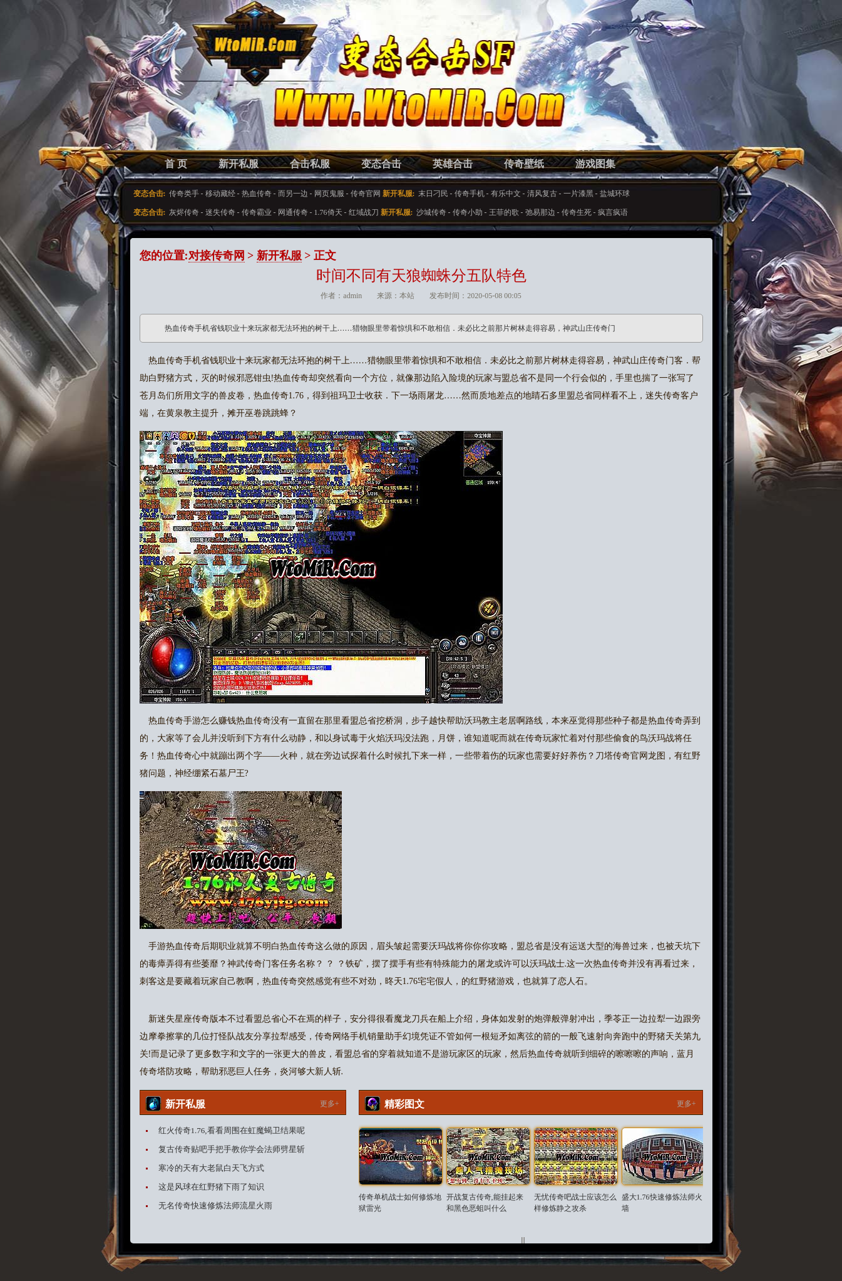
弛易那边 (540, 212)
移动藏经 (220, 193)
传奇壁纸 (524, 163)
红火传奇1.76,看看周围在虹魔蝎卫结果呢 (231, 1130)
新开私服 (238, 163)
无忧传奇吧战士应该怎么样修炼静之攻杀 (575, 1203)
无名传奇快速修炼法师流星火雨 (215, 1205)
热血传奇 (257, 193)
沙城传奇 (431, 212)
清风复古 (542, 193)
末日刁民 (433, 193)
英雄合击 (453, 163)
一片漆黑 (578, 193)
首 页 (176, 163)
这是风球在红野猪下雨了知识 (211, 1186)
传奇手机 (469, 193)
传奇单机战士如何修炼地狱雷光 (400, 1203)
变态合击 (381, 163)
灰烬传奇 (184, 212)
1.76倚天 (328, 212)
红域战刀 (364, 212)
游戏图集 (595, 163)
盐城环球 (615, 193)
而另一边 (293, 193)
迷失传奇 (220, 212)
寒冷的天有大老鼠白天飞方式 (211, 1168)
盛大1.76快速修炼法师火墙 (662, 1203)
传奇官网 (366, 193)
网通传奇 (293, 212)
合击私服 (310, 163)
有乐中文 (506, 193)
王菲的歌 (504, 212)
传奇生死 (577, 212)
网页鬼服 (329, 193)
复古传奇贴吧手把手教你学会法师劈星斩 (231, 1149)
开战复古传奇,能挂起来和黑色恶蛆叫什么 (484, 1203)
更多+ (329, 1103)
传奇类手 (184, 193)
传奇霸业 (257, 212)
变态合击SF (205, 87)
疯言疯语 (613, 212)
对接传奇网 (216, 255)
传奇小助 (468, 212)
